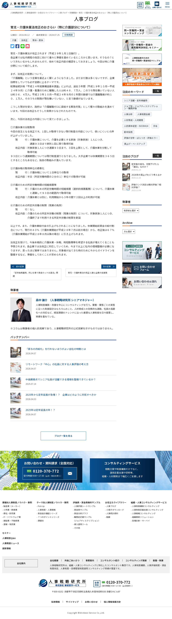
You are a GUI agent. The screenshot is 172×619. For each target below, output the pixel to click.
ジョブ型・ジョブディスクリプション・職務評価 (141, 107)
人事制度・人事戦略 (47, 509)
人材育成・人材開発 (133, 120)
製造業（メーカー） (12, 506)
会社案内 (21, 563)
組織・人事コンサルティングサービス (149, 502)
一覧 (157, 91)
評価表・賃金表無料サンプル (86, 502)
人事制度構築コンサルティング (145, 506)
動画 (108, 517)
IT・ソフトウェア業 (12, 517)
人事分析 (128, 114)
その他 (77, 528)
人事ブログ (111, 506)
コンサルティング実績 (136, 560)
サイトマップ (72, 601)
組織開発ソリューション (143, 517)
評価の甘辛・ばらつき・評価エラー (141, 137)
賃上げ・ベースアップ (134, 143)
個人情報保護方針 (112, 601)
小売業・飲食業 (10, 509)
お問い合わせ (91, 601)
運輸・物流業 (9, 524)
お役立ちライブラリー (115, 502)
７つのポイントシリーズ (48, 517)
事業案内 (90, 560)
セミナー (6, 533)
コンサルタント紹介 (109, 560)
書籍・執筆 (158, 560)
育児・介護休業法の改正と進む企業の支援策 (87, 272)
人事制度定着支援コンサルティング (147, 509)
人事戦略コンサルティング (144, 513)
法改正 (24, 40)
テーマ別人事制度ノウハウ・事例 (52, 502)
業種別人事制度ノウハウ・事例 (17, 502)
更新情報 (6, 548)
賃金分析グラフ (81, 513)
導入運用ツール (81, 524)
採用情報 (55, 601)
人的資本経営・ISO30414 (136, 125)
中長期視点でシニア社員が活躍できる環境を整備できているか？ (61, 379)
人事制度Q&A (9, 538)
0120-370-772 (46, 471)
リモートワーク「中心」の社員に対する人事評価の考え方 (57, 364)
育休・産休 (37, 40)
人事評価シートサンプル (85, 506)
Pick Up (41, 506)
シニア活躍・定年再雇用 (135, 100)
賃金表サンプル (81, 509)
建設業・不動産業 (11, 520)
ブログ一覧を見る (63, 436)
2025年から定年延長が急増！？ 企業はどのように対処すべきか (61, 394)
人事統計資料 (112, 513)
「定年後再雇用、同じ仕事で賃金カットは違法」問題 (35, 274)
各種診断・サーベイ (141, 520)
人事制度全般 (143, 114)
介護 (14, 40)
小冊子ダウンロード (115, 509)
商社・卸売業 (9, 513)
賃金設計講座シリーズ (47, 513)
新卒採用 (128, 131)
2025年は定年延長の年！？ (40, 410)
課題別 (41, 520)
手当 (155, 125)
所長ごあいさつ (72, 560)
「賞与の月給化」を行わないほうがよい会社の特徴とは (56, 349)
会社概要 (54, 560)
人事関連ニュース (10, 543)
